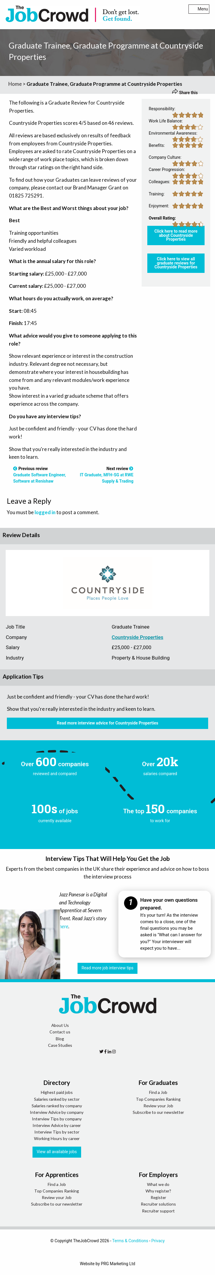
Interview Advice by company (56, 1112)
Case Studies (60, 1045)
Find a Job (158, 1092)
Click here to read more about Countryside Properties (175, 235)
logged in (45, 512)
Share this (185, 92)
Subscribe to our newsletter (158, 1112)
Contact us (60, 1031)
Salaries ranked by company (57, 1105)
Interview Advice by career (57, 1125)
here (63, 926)
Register (158, 1197)
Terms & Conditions (130, 1240)
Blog (60, 1038)
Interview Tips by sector (56, 1131)
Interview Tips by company (57, 1118)
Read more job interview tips (108, 967)
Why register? (158, 1190)
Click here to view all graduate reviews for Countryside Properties (175, 263)
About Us (60, 1025)
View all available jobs (57, 1151)
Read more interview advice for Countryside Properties (107, 723)
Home (15, 84)
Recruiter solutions (158, 1203)
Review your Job (158, 1105)
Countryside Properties (137, 637)
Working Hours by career (57, 1138)
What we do (158, 1184)
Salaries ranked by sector (57, 1099)
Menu (199, 9)
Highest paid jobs (57, 1092)
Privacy (158, 1240)
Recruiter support (158, 1210)
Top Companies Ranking (158, 1099)
